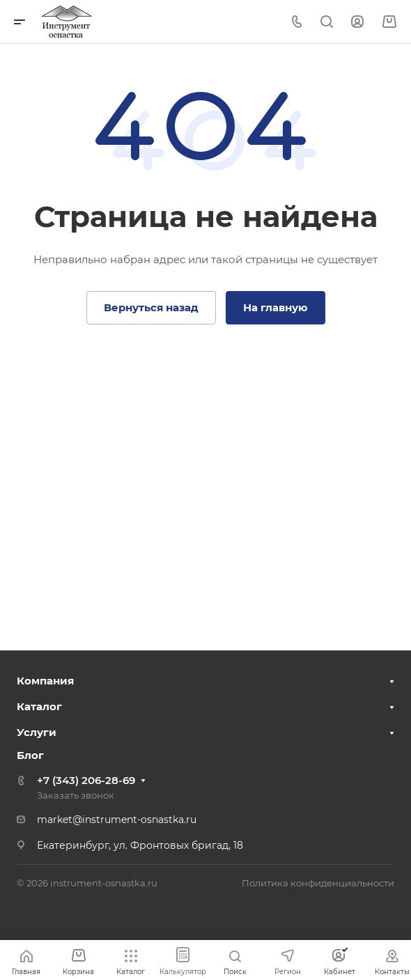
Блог (30, 755)
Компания (45, 680)
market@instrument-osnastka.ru (116, 819)
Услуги (36, 732)
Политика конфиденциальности (318, 882)
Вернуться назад (151, 307)
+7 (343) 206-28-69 (86, 780)
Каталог (39, 706)
